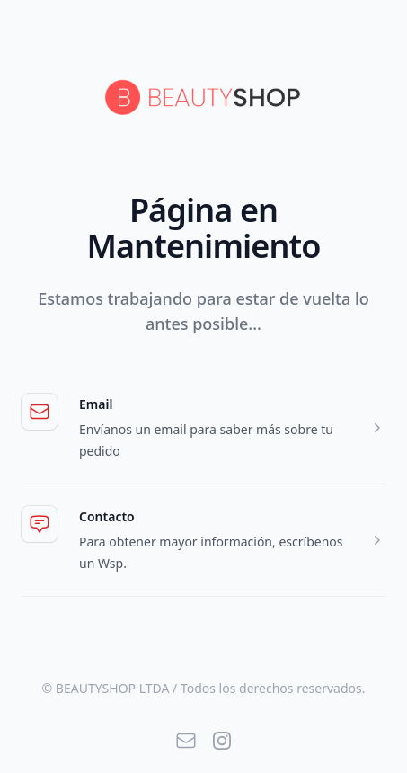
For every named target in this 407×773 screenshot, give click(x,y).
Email (95, 404)
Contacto (107, 516)
